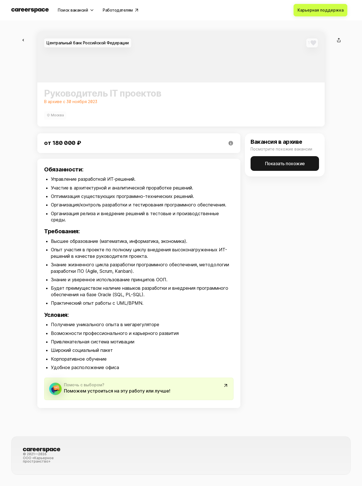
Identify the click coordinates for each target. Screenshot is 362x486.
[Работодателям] (120, 10)
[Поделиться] (339, 40)
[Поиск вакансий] (75, 10)
